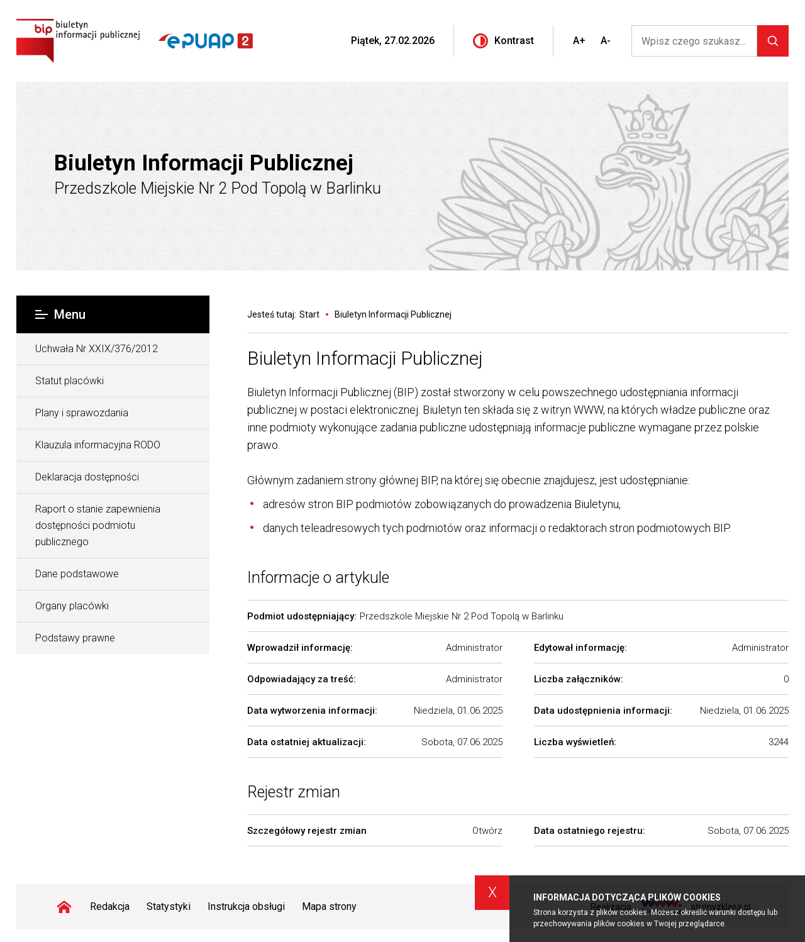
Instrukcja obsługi (246, 906)
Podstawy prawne (75, 638)
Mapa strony (329, 906)
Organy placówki (72, 606)
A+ (579, 41)
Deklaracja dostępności (87, 477)
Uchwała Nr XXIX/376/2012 (96, 349)
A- (606, 41)
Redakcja (110, 906)
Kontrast (503, 40)
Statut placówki (69, 381)
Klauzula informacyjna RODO (97, 445)
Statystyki (169, 906)
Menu (60, 314)
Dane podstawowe (77, 574)
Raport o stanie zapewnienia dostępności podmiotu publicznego (97, 525)
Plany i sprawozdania (81, 413)
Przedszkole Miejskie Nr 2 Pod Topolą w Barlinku (217, 188)
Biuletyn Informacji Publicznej (203, 163)
